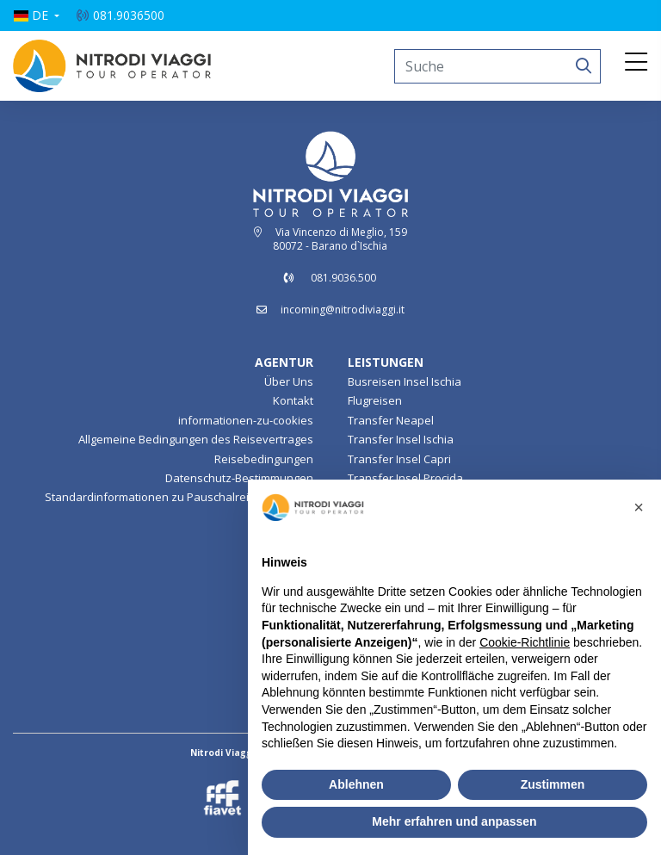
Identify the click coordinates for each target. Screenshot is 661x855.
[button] (36, 15)
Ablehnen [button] (356, 784)
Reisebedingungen (263, 459)
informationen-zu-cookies (245, 420)
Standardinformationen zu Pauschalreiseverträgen (179, 497)
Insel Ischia (284, 592)
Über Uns (288, 381)
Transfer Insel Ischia (401, 439)
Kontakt (293, 400)
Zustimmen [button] (553, 784)
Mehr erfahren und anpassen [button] (454, 821)
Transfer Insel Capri (399, 459)
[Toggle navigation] (636, 63)
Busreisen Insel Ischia (404, 381)
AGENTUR (284, 362)
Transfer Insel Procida (405, 478)
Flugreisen (375, 400)
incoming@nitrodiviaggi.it (343, 309)
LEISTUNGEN (385, 362)
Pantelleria (284, 631)
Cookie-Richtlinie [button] (524, 642)
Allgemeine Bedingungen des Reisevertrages (195, 439)
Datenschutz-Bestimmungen (239, 478)
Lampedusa (282, 611)
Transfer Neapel (391, 420)
